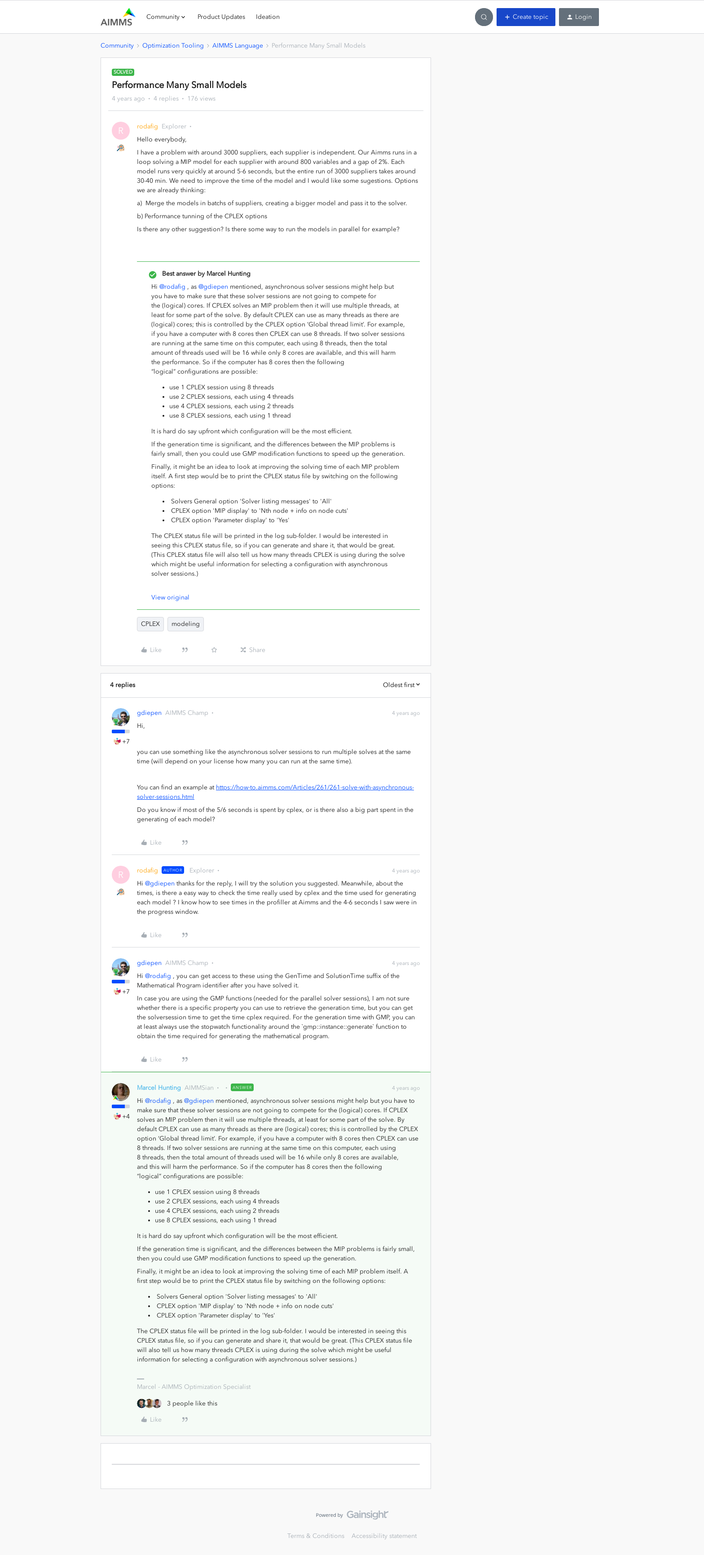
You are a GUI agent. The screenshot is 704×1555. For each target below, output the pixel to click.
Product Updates (221, 17)
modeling (186, 624)
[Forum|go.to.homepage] (118, 17)
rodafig (147, 126)
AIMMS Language (237, 45)
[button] (526, 17)
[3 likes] (177, 1403)
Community (117, 45)
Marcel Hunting (159, 1088)
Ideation (268, 17)
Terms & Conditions (315, 1536)
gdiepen (149, 713)
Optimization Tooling (173, 45)
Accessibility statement (384, 1536)
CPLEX (150, 624)
